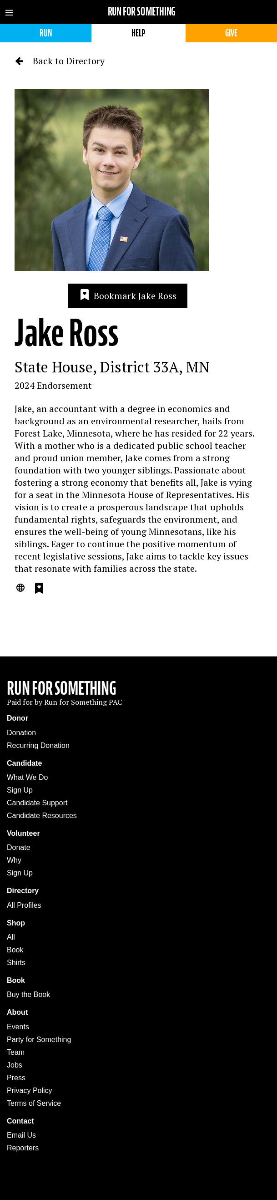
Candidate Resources (42, 815)
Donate (18, 847)
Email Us (21, 1135)
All (11, 937)
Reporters (23, 1148)
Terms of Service (34, 1103)
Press (16, 1078)
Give (231, 33)
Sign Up (20, 790)
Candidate (24, 763)
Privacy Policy (29, 1090)
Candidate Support (37, 803)
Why (14, 860)
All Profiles (24, 905)
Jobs (14, 1065)
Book (15, 950)
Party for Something (39, 1039)
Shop (16, 923)
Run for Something (142, 11)
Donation (21, 733)
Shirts (16, 962)
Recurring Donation (38, 745)
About (17, 1012)
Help (138, 33)
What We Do (27, 777)
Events (18, 1027)
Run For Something (61, 688)
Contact (20, 1121)
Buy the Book (28, 994)
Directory (23, 891)
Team (16, 1052)
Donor (17, 718)
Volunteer (23, 833)
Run (46, 33)
